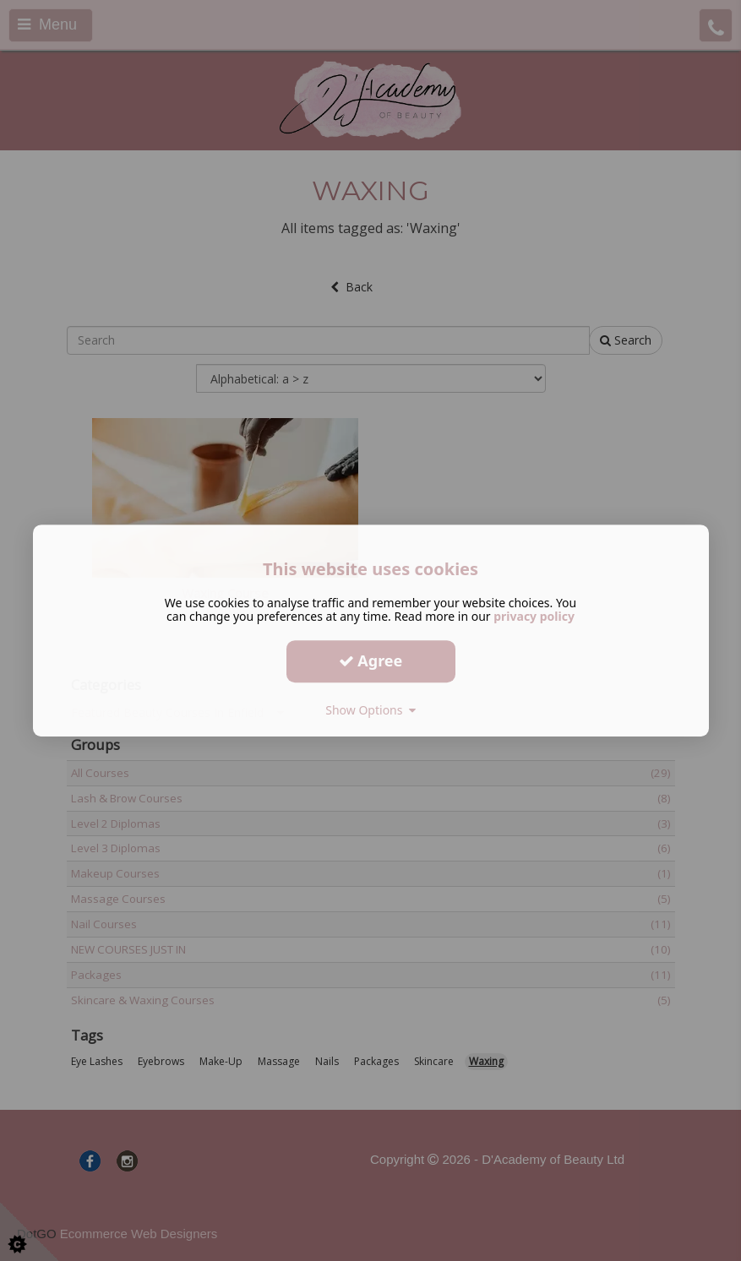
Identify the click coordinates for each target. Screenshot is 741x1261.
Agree (371, 660)
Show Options (370, 710)
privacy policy (534, 616)
